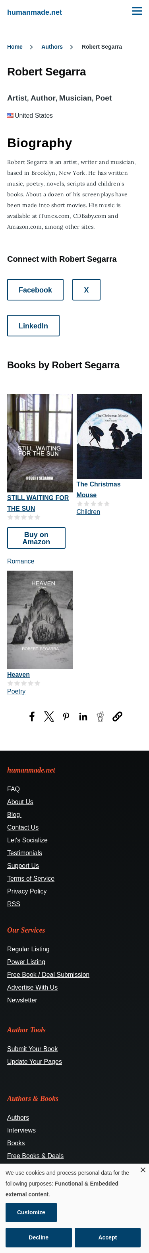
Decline (38, 1237)
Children (89, 511)
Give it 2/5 (17, 517)
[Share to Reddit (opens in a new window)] (100, 716)
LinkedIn (33, 326)
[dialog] (74, 1208)
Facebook (35, 290)
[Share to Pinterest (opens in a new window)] (66, 716)
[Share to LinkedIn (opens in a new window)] (83, 716)
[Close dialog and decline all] (143, 1169)
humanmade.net (34, 12)
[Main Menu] (137, 11)
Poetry (16, 691)
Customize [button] (31, 1212)
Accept (107, 1237)
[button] (117, 716)
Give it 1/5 (10, 517)
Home (15, 46)
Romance (20, 561)
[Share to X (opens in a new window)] (49, 716)
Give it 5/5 (37, 517)
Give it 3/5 (24, 517)
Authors (52, 46)
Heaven (18, 674)
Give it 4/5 (30, 517)
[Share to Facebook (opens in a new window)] (32, 716)
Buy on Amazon (36, 538)
